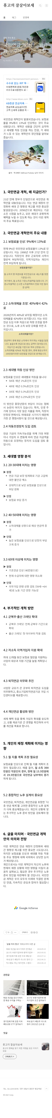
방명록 (26, 17)
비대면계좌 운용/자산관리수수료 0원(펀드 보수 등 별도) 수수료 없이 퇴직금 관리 (17, 88)
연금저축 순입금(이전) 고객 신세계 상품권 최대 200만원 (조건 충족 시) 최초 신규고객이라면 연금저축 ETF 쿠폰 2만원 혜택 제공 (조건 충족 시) (17, 108)
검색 (40, 5)
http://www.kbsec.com (17, 99)
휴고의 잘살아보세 (18, 6)
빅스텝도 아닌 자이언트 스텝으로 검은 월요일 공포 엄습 (19, 980)
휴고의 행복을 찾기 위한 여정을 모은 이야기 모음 (20, 1065)
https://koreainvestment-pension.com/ (23, 79)
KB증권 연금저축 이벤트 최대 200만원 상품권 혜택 (17, 103)
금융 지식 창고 (13, 959)
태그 (14, 17)
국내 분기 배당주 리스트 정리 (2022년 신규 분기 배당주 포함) (20, 976)
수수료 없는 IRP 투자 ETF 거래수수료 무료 (17, 83)
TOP (46, 1104)
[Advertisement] (26, 189)
